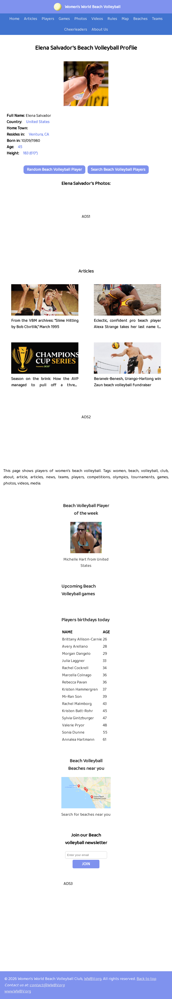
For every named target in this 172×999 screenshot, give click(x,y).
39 (105, 697)
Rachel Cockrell (75, 668)
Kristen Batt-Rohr (77, 711)
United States (37, 122)
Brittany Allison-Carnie (82, 639)
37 (104, 689)
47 (105, 718)
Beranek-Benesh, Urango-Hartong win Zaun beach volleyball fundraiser (127, 382)
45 (20, 147)
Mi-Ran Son (72, 697)
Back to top (146, 979)
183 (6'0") (30, 153)
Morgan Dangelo (76, 654)
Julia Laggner (73, 661)
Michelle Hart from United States (86, 562)
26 (105, 639)
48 (105, 725)
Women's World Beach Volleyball (92, 7)
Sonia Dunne (73, 732)
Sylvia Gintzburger (78, 718)
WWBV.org (92, 979)
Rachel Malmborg (77, 704)
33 (104, 661)
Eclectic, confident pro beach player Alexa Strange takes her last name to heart (127, 327)
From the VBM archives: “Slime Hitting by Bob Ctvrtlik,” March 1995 (44, 324)
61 (104, 739)
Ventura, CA (39, 134)
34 (105, 668)
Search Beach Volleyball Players (118, 169)
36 (105, 675)
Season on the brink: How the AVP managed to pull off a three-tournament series (44, 385)
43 (105, 704)
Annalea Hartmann (78, 739)
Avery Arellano (75, 646)
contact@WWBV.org (47, 985)
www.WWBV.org (17, 991)
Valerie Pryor (73, 725)
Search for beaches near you (86, 814)
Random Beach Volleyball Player (54, 169)
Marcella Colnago (76, 675)
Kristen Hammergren (80, 689)
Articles (86, 271)
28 (105, 646)
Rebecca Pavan (74, 682)
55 (105, 732)
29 (105, 654)
